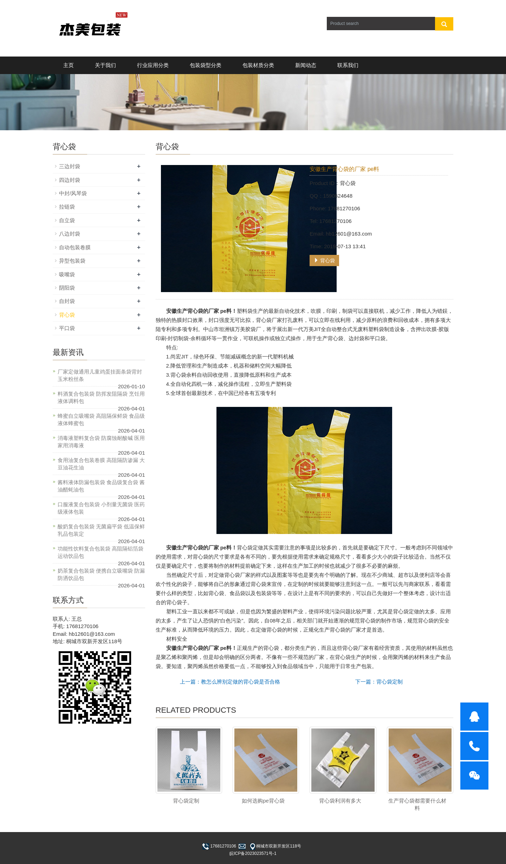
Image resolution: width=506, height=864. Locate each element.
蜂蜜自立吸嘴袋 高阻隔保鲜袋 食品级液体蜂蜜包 (101, 419)
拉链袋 (67, 207)
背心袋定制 (186, 801)
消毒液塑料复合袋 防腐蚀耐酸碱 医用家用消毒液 (101, 441)
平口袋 (67, 328)
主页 (68, 65)
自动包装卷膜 (75, 247)
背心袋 (324, 260)
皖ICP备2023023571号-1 (252, 853)
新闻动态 (305, 65)
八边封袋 (69, 234)
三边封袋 (69, 166)
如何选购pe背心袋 (263, 801)
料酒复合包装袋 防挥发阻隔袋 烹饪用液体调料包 (101, 397)
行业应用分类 (153, 65)
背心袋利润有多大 (340, 801)
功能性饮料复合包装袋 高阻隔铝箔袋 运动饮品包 (100, 552)
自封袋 (67, 301)
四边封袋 (69, 180)
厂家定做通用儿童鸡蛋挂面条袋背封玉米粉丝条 (100, 375)
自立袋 (67, 220)
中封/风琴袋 (73, 193)
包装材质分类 (258, 65)
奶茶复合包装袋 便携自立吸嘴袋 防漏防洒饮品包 (101, 574)
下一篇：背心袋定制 (379, 682)
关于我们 (105, 65)
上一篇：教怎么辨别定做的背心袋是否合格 (230, 682)
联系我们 (347, 65)
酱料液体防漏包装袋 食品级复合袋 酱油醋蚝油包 (101, 486)
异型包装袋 (72, 261)
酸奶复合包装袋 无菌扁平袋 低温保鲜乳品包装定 (101, 530)
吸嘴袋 (67, 274)
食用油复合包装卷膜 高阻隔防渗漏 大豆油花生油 (101, 463)
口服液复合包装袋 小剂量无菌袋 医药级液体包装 (101, 508)
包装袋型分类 (205, 65)
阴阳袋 (67, 288)
